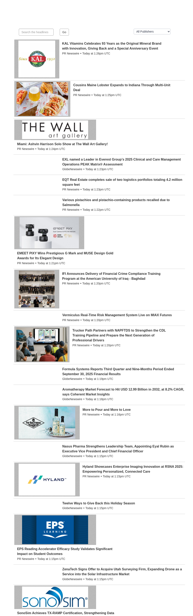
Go (64, 32)
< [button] (61, 551)
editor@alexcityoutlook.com (161, 587)
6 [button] (102, 551)
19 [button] (121, 551)
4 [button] (88, 551)
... (114, 551)
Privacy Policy (117, 609)
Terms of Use (98, 609)
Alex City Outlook (31, 609)
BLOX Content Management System (35, 614)
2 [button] (75, 551)
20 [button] (130, 551)
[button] (107, 549)
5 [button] (95, 551)
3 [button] (81, 551)
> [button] (137, 551)
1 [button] (68, 551)
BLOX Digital (70, 614)
